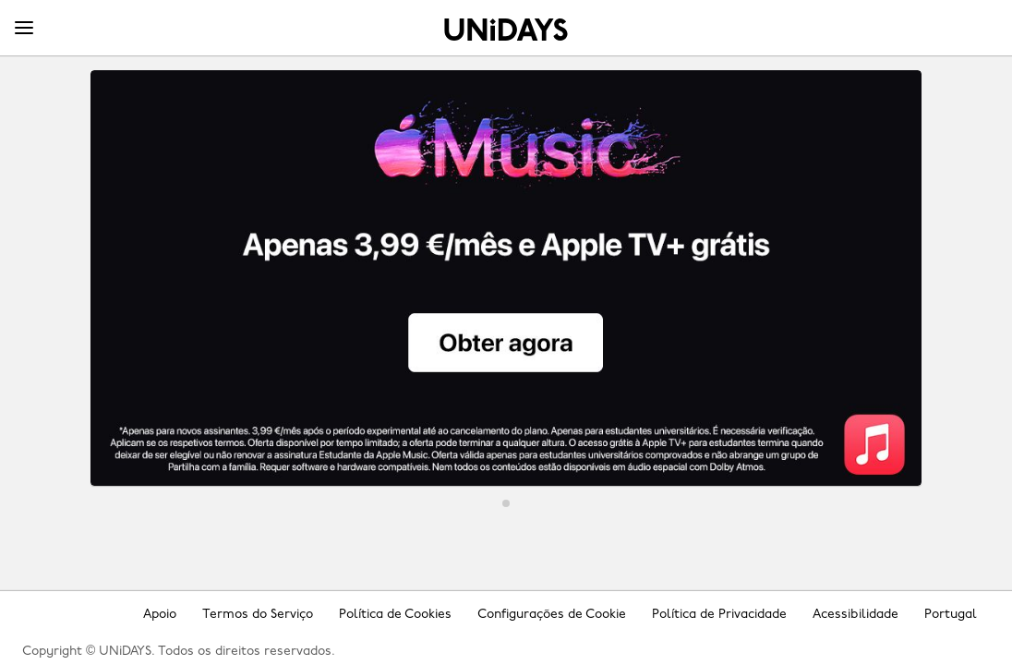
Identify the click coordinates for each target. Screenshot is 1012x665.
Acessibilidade (855, 615)
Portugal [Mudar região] (950, 615)
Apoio (159, 615)
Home (506, 29)
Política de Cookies (395, 615)
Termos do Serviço (257, 615)
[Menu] (24, 29)
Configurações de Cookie (551, 615)
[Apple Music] (506, 278)
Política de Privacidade (719, 615)
